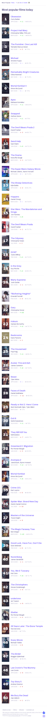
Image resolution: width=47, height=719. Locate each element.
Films (15, 710)
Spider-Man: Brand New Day (24, 501)
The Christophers (19, 585)
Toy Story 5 (16, 681)
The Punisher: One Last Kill (24, 44)
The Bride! (16, 654)
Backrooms (16, 335)
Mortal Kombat (18, 474)
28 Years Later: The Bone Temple (27, 626)
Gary (13, 307)
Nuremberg (16, 557)
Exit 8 (13, 418)
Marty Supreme (18, 280)
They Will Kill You (19, 432)
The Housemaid (18, 349)
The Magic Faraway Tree (23, 529)
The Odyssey (17, 238)
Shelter (14, 612)
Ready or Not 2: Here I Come (24, 404)
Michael (14, 58)
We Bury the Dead (19, 695)
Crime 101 (16, 488)
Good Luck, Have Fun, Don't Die (26, 543)
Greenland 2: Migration (22, 446)
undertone (16, 598)
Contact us (30, 710)
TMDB (29, 715)
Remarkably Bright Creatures (25, 72)
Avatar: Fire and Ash (20, 363)
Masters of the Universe (22, 515)
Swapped (15, 113)
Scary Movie (17, 640)
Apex (13, 100)
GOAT (14, 252)
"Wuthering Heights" (21, 294)
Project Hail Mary (19, 30)
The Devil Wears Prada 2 (22, 127)
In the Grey (16, 266)
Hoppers (15, 197)
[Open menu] (44, 716)
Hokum (14, 321)
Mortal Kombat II (19, 86)
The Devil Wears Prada (22, 224)
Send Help (16, 141)
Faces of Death (18, 391)
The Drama (16, 155)
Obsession (16, 16)
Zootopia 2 (16, 460)
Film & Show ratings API (14, 715)
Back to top (7, 710)
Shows (21, 710)
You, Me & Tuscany (20, 571)
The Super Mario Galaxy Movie (26, 169)
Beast (14, 377)
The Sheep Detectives (21, 183)
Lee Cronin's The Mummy (23, 668)
